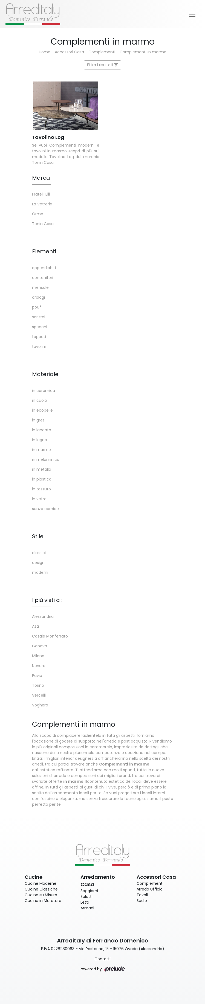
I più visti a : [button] (47, 600)
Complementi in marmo (143, 52)
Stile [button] (38, 536)
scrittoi (38, 317)
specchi (39, 327)
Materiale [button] (45, 374)
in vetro (39, 499)
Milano (38, 656)
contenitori (42, 277)
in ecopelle (42, 410)
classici (39, 552)
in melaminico (45, 459)
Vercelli (39, 695)
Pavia (37, 675)
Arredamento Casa (97, 881)
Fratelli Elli (41, 194)
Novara (38, 665)
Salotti (86, 896)
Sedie (142, 900)
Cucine (33, 877)
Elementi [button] (44, 251)
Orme (37, 214)
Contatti (102, 959)
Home (44, 52)
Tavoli (142, 895)
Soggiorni (89, 891)
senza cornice (45, 508)
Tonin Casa (43, 223)
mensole (40, 287)
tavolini (39, 346)
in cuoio (39, 400)
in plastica (41, 479)
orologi (38, 297)
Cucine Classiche (41, 889)
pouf (36, 307)
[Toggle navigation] (192, 14)
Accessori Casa (69, 52)
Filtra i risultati (102, 65)
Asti (35, 626)
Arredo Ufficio (150, 889)
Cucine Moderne (40, 883)
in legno (39, 440)
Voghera (40, 705)
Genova (39, 646)
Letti (84, 902)
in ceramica (43, 390)
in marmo (41, 449)
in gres (38, 420)
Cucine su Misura (41, 895)
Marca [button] (41, 178)
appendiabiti (44, 267)
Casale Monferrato (50, 636)
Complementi (101, 52)
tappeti (39, 336)
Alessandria (43, 616)
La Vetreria (42, 204)
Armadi (87, 908)
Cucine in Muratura (43, 900)
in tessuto (41, 489)
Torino (38, 685)
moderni (40, 572)
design (38, 562)
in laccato (41, 430)
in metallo (41, 469)
